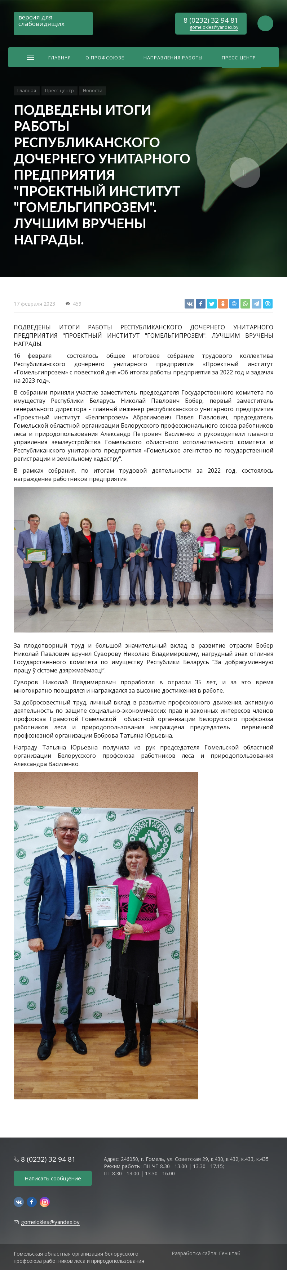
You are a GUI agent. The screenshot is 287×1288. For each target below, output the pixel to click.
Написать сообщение (53, 1178)
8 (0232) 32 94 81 (211, 20)
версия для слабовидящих (41, 20)
